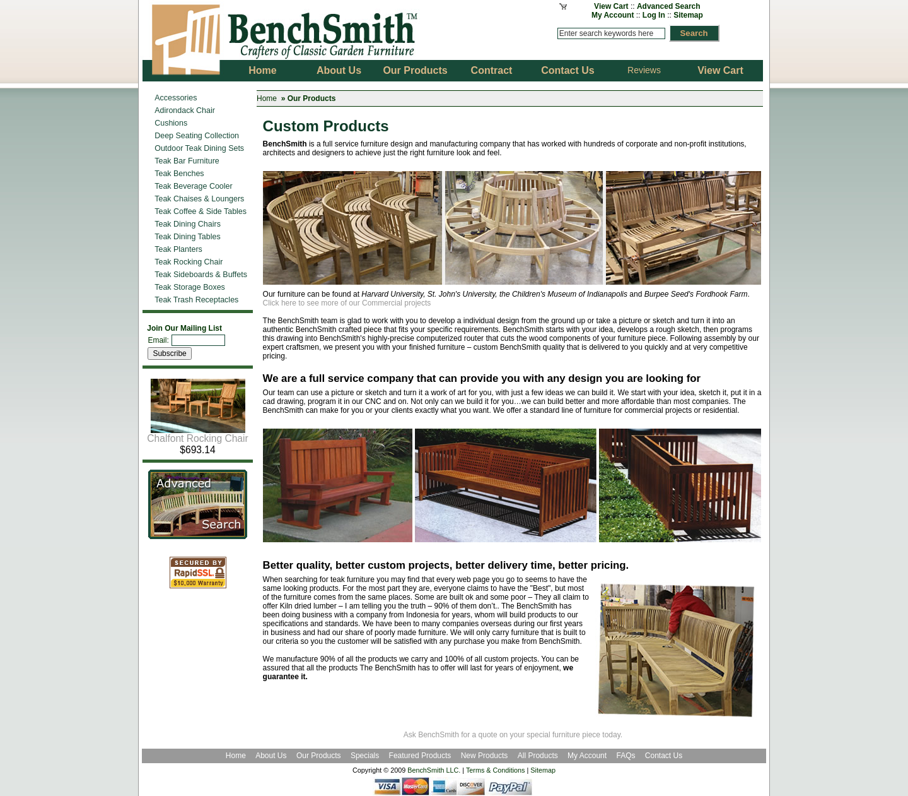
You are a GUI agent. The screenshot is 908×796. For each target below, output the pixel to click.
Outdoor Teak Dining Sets (199, 148)
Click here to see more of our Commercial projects (347, 303)
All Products (538, 755)
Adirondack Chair (184, 110)
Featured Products (420, 755)
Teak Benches (179, 173)
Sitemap (688, 15)
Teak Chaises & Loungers (199, 198)
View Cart (611, 6)
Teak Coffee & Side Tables (200, 211)
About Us (270, 755)
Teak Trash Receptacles (196, 299)
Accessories (175, 97)
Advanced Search (669, 6)
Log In (654, 15)
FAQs (625, 755)
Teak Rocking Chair (188, 262)
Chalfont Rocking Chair (197, 434)
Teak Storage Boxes (189, 287)
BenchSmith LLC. (433, 770)
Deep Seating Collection (196, 135)
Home (267, 98)
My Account (612, 15)
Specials (366, 755)
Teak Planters (178, 249)
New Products (484, 755)
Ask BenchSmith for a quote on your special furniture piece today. (513, 734)
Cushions (170, 123)
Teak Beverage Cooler (193, 186)
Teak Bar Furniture (186, 161)
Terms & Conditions (495, 770)
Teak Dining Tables (187, 236)
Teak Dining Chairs (187, 224)
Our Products (319, 755)
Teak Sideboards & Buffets (200, 274)
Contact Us (663, 755)
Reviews (644, 70)
